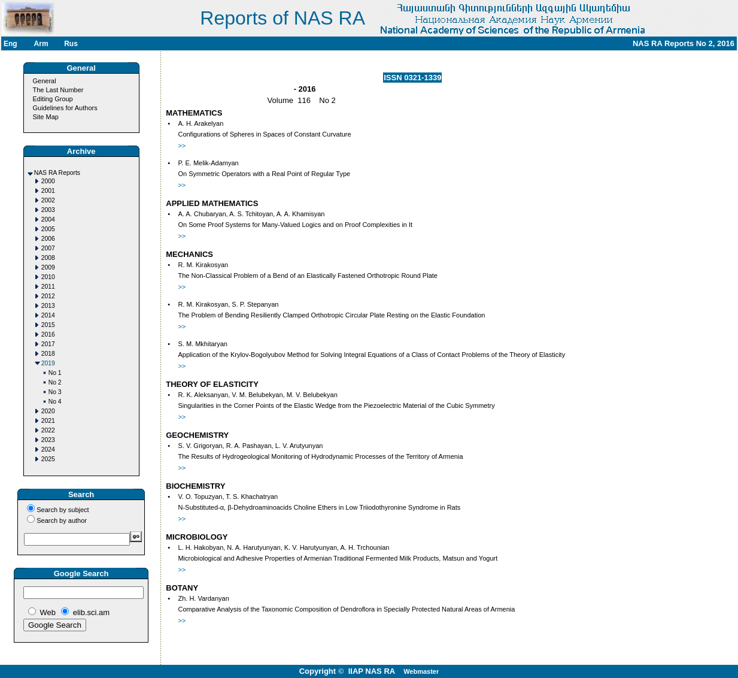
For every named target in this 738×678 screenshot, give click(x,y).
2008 (48, 258)
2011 (48, 286)
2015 (48, 325)
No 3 (55, 392)
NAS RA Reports (57, 173)
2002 (48, 200)
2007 (48, 248)
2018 (48, 353)
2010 (48, 277)
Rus (71, 44)
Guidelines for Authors (64, 107)
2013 (48, 305)
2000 (48, 181)
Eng (10, 44)
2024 (48, 449)
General (44, 80)
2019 (48, 363)
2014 (48, 315)
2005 (48, 229)
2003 (48, 210)
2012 (48, 296)
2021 (48, 420)
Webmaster (421, 671)
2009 (48, 267)
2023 (48, 440)
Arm (41, 44)
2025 (48, 459)
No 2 (55, 382)
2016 (48, 334)
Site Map (45, 116)
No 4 (55, 401)
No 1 (55, 373)
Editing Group (52, 98)
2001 (48, 190)
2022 (48, 430)
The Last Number (57, 89)
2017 (48, 344)
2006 (48, 238)
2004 (48, 219)
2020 (48, 411)
